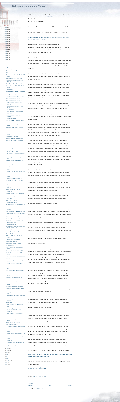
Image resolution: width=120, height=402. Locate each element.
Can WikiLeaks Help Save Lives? (13, 218)
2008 (6, 364)
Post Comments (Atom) (38, 388)
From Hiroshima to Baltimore (12, 324)
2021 (6, 37)
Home (50, 385)
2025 (6, 29)
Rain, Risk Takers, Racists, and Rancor (14, 216)
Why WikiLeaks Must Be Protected (13, 189)
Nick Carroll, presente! (10, 317)
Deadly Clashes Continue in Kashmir (13, 243)
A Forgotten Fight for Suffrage (12, 136)
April (7, 354)
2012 (6, 55)
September (8, 67)
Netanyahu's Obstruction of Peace (13, 239)
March (7, 356)
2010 (6, 59)
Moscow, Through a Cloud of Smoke (13, 231)
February (8, 358)
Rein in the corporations (11, 118)
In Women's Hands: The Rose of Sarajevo (14, 286)
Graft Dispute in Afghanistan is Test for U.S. (15, 144)
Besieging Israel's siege (10, 233)
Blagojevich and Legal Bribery (12, 202)
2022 (6, 35)
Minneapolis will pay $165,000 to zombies (14, 138)
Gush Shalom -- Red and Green (12, 70)
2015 (6, 49)
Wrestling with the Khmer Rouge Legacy (14, 78)
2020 (6, 39)
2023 (6, 33)
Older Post (70, 385)
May (7, 352)
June (7, 350)
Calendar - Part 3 (9, 311)
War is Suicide (9, 229)
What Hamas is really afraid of (12, 200)
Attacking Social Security (11, 224)
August (8, 69)
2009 (6, 362)
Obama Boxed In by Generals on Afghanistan (15, 96)
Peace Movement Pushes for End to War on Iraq (15, 83)
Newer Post (30, 385)
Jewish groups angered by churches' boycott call (15, 345)
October (8, 65)
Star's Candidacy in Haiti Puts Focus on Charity (15, 211)
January (8, 360)
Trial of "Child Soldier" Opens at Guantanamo (15, 281)
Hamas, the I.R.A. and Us (11, 94)
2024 (6, 31)
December (8, 61)
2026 (6, 27)
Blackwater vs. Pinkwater (11, 146)
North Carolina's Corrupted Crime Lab (14, 98)
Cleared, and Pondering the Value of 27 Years (15, 250)
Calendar (8, 258)
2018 (6, 43)
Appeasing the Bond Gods (11, 183)
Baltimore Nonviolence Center (28, 6)
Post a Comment (30, 383)
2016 (6, 47)
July (7, 348)
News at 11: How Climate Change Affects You (15, 256)
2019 (6, 41)
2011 (6, 57)
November (8, 63)
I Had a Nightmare (10, 109)
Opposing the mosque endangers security (14, 178)
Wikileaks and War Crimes (11, 241)
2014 (6, 51)
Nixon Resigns (9, 302)
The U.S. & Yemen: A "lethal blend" (13, 322)
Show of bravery (9, 148)
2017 (6, 45)
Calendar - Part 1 (9, 72)
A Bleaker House (9, 89)
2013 (6, 53)
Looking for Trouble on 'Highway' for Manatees (15, 166)
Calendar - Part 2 (9, 131)
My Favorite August (10, 245)
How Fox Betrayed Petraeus (11, 164)
